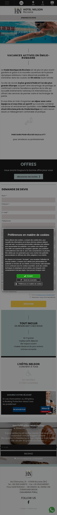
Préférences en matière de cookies (28, 284)
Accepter (28, 276)
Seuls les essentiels (28, 280)
